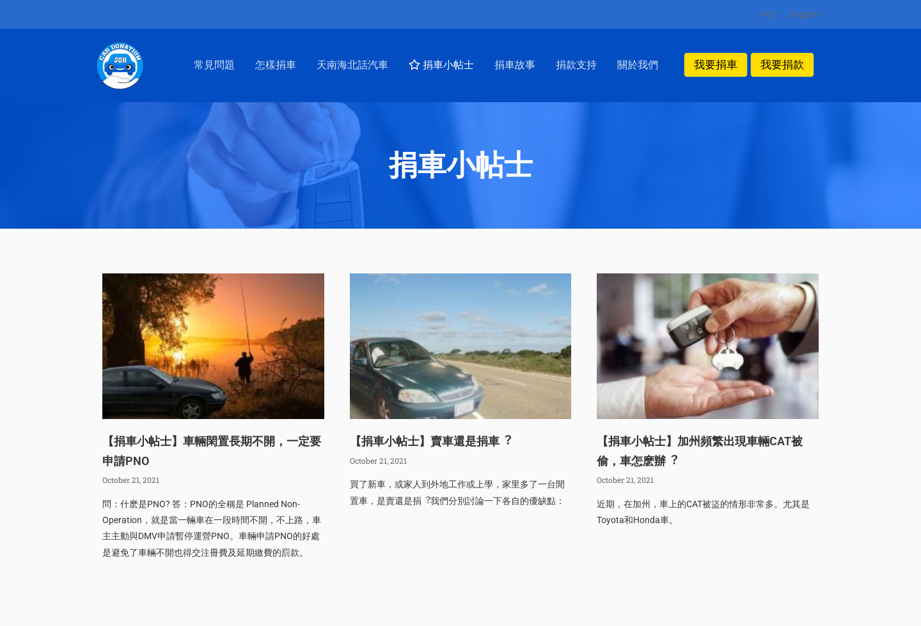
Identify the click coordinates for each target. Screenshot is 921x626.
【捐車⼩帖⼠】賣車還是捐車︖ (430, 455)
